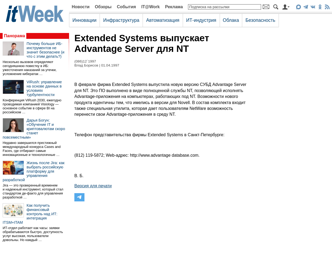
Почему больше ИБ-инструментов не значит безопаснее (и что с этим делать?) (45, 50)
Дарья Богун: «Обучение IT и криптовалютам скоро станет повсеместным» (34, 128)
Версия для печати (93, 186)
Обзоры (103, 7)
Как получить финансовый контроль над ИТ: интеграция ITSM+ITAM (30, 214)
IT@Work (150, 7)
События (126, 7)
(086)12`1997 (85, 61)
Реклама (174, 7)
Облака (231, 20)
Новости (81, 7)
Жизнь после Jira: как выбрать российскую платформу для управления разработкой (34, 171)
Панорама (14, 36)
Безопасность (260, 20)
